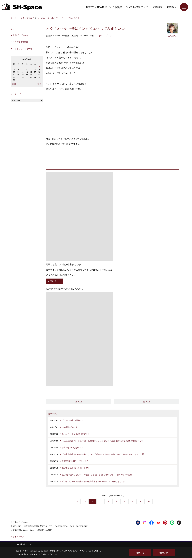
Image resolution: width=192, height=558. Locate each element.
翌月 (39, 84)
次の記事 (146, 402)
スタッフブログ (104, 35)
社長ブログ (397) (20, 42)
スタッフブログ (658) (22, 48)
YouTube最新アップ (137, 7)
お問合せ (172, 7)
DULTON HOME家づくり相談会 (104, 7)
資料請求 (157, 7)
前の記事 (78, 402)
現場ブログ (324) (20, 35)
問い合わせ (55, 281)
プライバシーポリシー (77, 550)
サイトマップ (18, 537)
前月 (14, 84)
